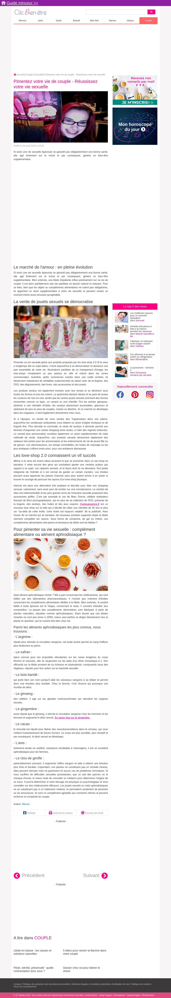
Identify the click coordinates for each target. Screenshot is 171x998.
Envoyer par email (94, 813)
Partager (31, 813)
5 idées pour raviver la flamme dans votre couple (85, 948)
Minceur (22, 20)
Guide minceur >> (22, 3)
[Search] (151, 12)
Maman (112, 20)
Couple (148, 20)
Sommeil (140, 320)
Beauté (76, 20)
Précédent (29, 876)
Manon (26, 804)
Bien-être (94, 20)
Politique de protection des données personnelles (46, 984)
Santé (58, 20)
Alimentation (141, 359)
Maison (130, 20)
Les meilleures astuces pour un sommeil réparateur (141, 315)
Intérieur (140, 346)
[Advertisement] (86, 48)
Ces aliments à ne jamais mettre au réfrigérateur (142, 355)
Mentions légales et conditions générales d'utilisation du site (100, 984)
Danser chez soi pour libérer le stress (85, 965)
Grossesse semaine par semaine (141, 373)
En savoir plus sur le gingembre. (72, 717)
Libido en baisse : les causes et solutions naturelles (36, 948)
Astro (40, 20)
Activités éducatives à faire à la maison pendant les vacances (141, 329)
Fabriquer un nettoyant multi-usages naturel (141, 342)
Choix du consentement (25, 986)
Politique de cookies (140, 984)
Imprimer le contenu (63, 813)
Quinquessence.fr (89, 504)
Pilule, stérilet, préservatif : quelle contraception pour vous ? (36, 965)
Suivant (95, 876)
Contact (17, 984)
